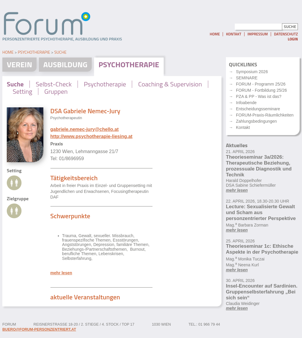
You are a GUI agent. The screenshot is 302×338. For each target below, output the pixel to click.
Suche (60, 52)
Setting (22, 91)
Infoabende (246, 102)
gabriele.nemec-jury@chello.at (84, 129)
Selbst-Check (54, 84)
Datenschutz (286, 34)
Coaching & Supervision (170, 84)
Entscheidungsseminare (258, 108)
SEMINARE (246, 78)
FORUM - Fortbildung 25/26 (261, 90)
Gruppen (56, 91)
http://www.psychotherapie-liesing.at (91, 136)
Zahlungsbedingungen (256, 121)
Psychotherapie (34, 52)
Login (293, 39)
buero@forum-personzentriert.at (39, 329)
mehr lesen (61, 273)
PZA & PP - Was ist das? (258, 96)
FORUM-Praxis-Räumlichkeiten (264, 115)
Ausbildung (65, 64)
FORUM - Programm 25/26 (260, 84)
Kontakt (233, 34)
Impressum (257, 34)
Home (215, 34)
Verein (19, 64)
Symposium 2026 (252, 71)
